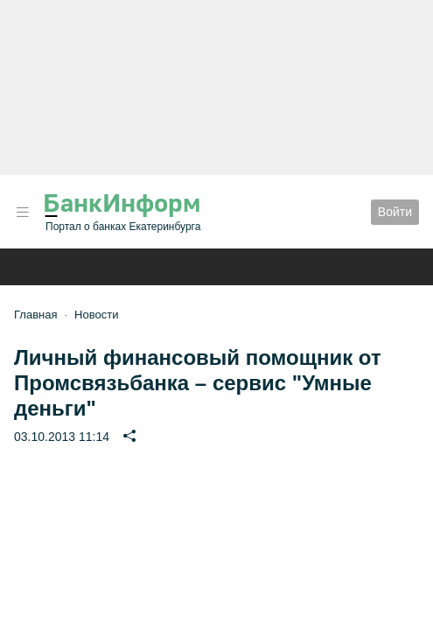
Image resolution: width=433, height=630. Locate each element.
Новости (96, 314)
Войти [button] (395, 212)
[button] (22, 212)
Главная (35, 314)
